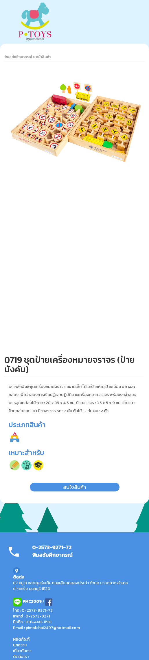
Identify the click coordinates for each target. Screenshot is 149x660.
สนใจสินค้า (74, 487)
